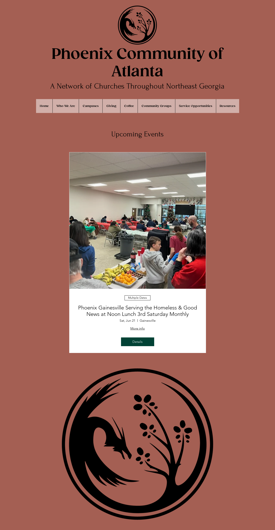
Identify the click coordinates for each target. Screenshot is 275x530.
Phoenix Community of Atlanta (137, 63)
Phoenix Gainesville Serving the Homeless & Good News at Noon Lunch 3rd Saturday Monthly (137, 310)
